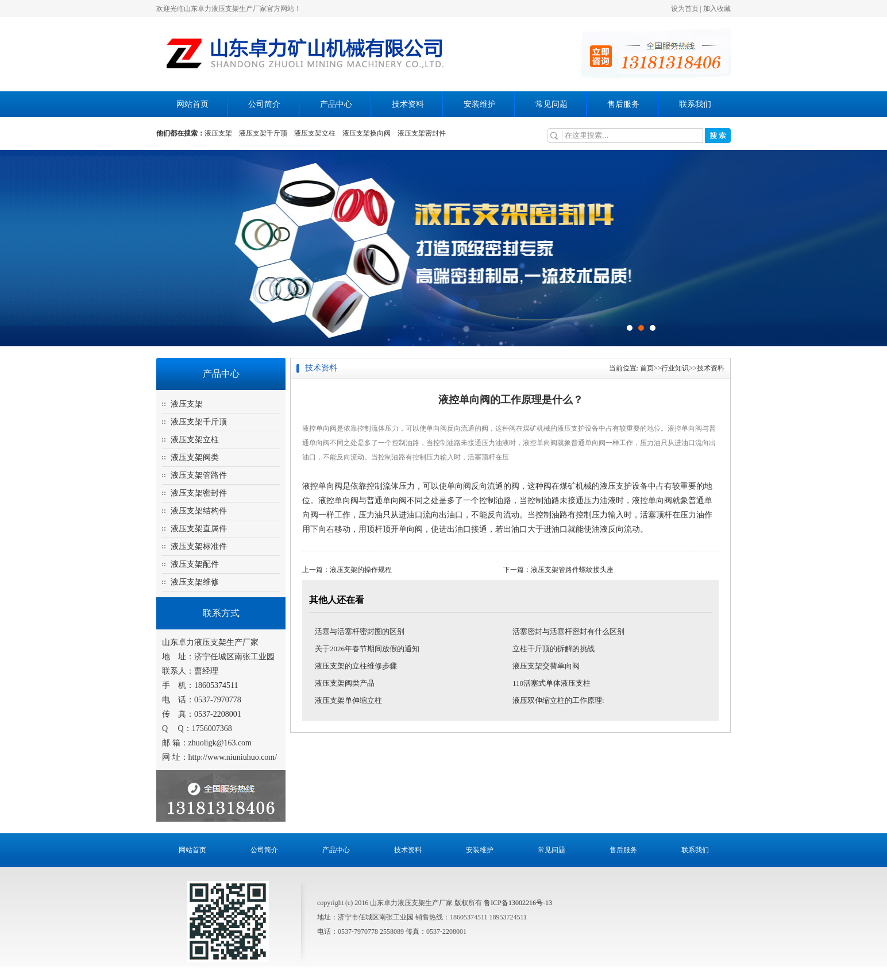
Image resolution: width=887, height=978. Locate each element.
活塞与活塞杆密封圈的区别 (359, 631)
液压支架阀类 (195, 457)
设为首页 (685, 9)
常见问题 (551, 104)
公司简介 (264, 104)
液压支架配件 (195, 564)
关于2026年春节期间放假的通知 (367, 648)
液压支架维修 (195, 582)
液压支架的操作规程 (361, 570)
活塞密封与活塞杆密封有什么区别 (568, 631)
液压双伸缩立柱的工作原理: (558, 700)
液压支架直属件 (199, 528)
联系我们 (695, 104)
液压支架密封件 (422, 133)
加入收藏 (717, 9)
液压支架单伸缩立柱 (348, 700)
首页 (647, 368)
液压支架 (218, 133)
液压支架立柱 (314, 133)
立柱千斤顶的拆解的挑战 (553, 648)
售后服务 (623, 104)
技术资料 (408, 104)
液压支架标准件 (199, 546)
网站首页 (192, 104)
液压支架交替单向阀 (546, 666)
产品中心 (336, 104)
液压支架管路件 (199, 475)
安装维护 (480, 104)
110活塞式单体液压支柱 (551, 683)
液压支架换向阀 (366, 133)
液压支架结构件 (199, 511)
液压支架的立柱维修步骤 (356, 666)
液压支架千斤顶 (263, 133)
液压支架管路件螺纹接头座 (572, 570)
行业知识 (675, 368)
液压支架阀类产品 (345, 683)
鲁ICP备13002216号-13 (518, 903)
